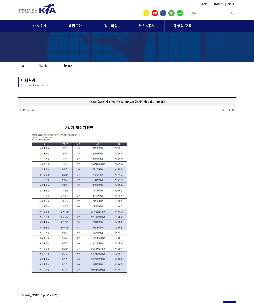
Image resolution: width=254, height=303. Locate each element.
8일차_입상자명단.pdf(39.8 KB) (40, 295)
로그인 (205, 4)
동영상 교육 (183, 25)
